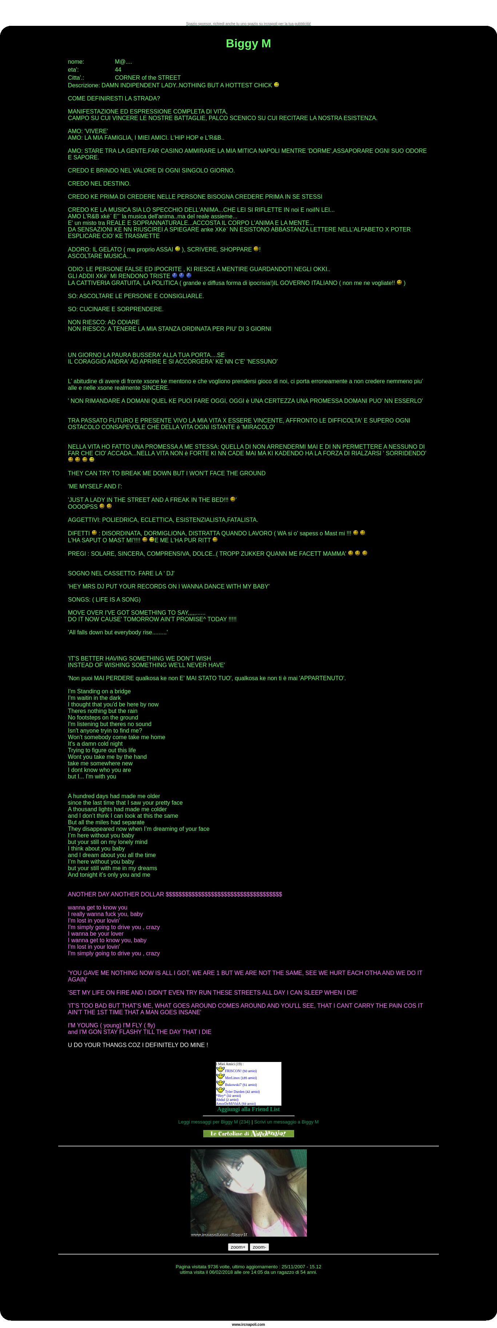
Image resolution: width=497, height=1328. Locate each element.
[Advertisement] (249, 11)
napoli (251, 1325)
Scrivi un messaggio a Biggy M (286, 1122)
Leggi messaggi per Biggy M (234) (214, 1122)
